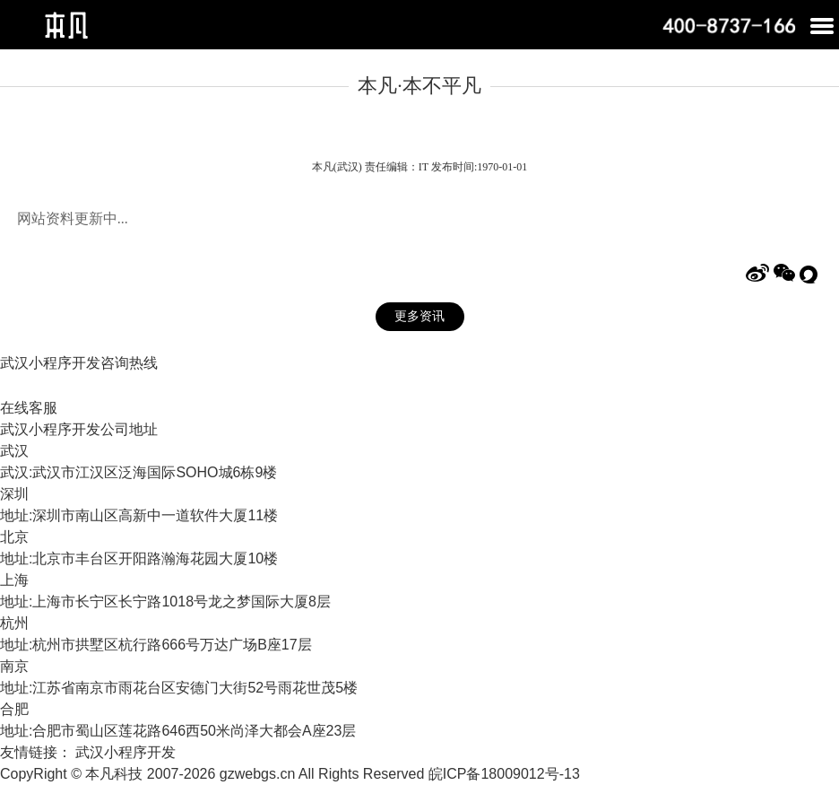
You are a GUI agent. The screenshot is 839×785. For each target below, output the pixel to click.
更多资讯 (419, 316)
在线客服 (28, 407)
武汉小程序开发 (125, 752)
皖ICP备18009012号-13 (504, 773)
